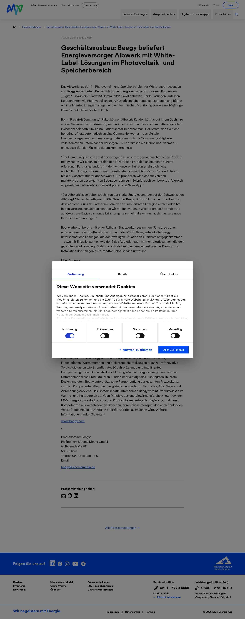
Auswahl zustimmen (137, 349)
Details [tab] (122, 274)
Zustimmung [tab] (75, 274)
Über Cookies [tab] (169, 274)
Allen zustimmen (173, 349)
